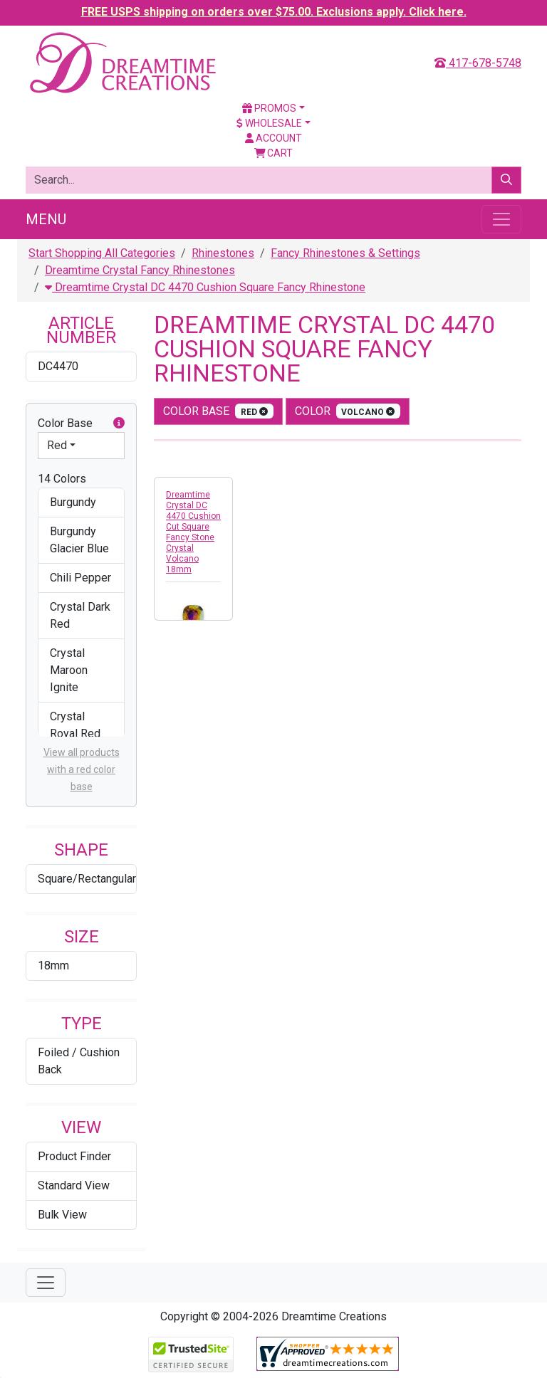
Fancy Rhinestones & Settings (345, 253)
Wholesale (269, 123)
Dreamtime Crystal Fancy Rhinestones (140, 270)
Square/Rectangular (87, 878)
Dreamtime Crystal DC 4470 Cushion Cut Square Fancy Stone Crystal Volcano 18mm (193, 532)
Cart (273, 153)
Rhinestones (223, 253)
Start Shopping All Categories (101, 253)
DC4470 (58, 366)
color (348, 411)
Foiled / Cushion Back (79, 1061)
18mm (53, 965)
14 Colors (62, 478)
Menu (46, 219)
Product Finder (74, 1156)
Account (273, 138)
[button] (119, 423)
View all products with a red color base (81, 769)
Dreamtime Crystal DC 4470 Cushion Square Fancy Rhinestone (205, 287)
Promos (269, 108)
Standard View (74, 1185)
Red (57, 445)
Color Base (81, 423)
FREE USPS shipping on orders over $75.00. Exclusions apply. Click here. (274, 12)
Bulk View (62, 1214)
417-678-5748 (477, 63)
